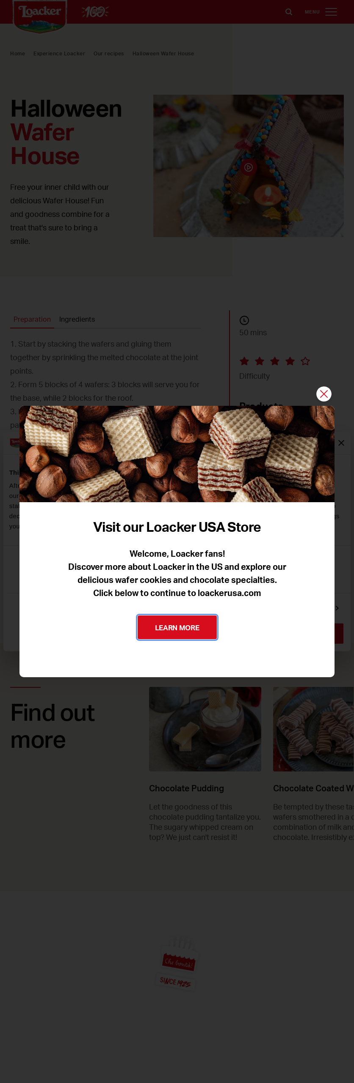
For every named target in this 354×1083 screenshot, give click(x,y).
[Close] (324, 394)
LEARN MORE (177, 627)
